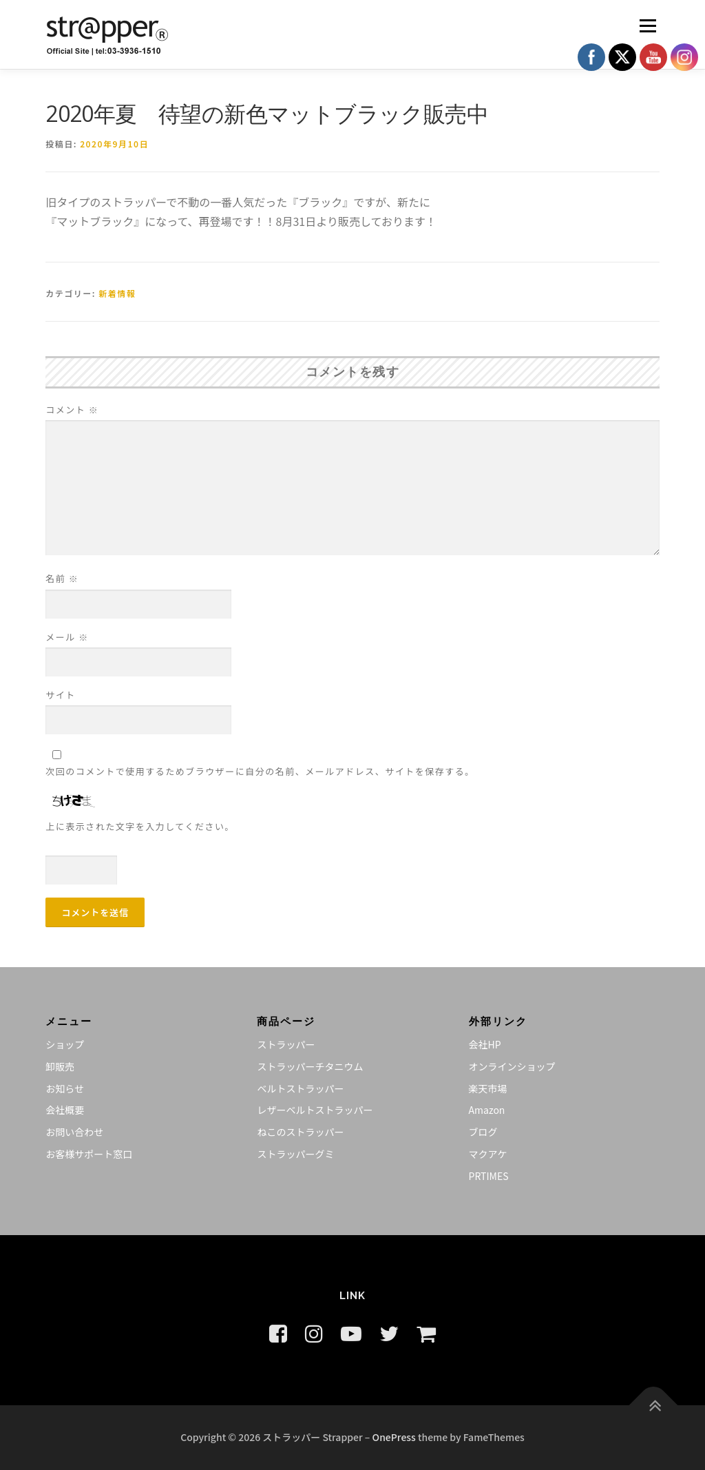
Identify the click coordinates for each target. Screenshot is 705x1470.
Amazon (487, 1110)
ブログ (483, 1132)
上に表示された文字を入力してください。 (140, 826)
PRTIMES (489, 1176)
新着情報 (117, 293)
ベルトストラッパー (300, 1088)
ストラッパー (286, 1044)
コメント (71, 409)
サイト (60, 694)
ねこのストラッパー (300, 1132)
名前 (61, 578)
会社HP (485, 1044)
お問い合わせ (74, 1132)
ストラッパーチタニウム (310, 1066)
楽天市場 (488, 1088)
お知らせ (64, 1088)
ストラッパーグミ (295, 1154)
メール (66, 636)
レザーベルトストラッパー (314, 1110)
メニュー (647, 25)
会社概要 (64, 1110)
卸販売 (59, 1066)
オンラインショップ (512, 1066)
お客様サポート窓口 (88, 1154)
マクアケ (488, 1154)
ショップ (64, 1044)
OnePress (394, 1437)
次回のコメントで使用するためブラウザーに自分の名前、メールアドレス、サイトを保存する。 (260, 771)
